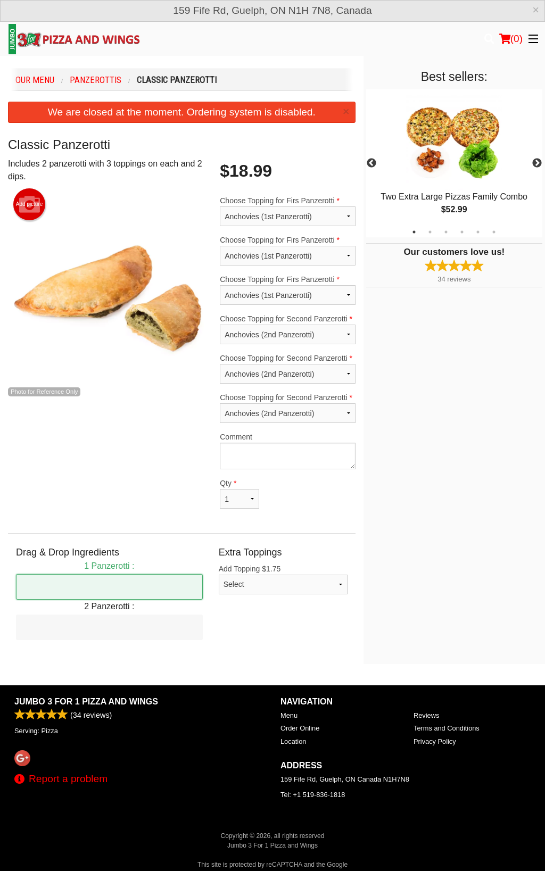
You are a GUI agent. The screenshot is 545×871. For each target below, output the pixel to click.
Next (537, 163)
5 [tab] (478, 232)
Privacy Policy (435, 741)
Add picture (29, 204)
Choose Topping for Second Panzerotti (287, 329)
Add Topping (283, 579)
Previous (371, 163)
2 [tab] (430, 232)
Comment (287, 451)
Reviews (426, 715)
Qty (239, 494)
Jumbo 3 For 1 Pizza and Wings (86, 701)
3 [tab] (446, 232)
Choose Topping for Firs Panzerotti (287, 211)
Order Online (299, 728)
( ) (511, 39)
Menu (289, 715)
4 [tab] (462, 232)
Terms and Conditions (447, 728)
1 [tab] (414, 232)
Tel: (312, 795)
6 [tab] (494, 232)
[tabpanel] (454, 163)
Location (293, 741)
